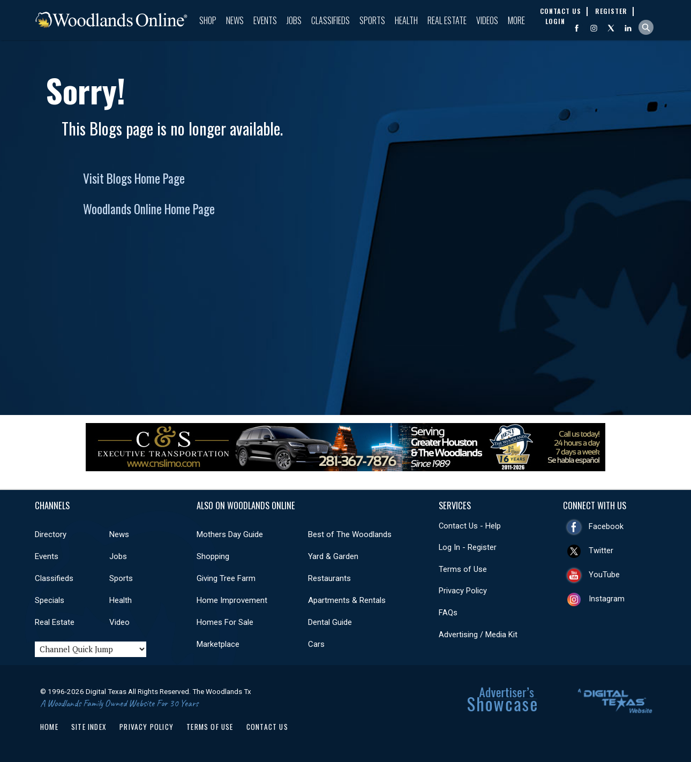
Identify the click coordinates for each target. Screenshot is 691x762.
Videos (487, 20)
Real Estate (447, 20)
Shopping (213, 556)
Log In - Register (468, 547)
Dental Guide (330, 622)
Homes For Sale (225, 622)
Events (265, 20)
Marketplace (218, 644)
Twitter (601, 550)
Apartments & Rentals (347, 600)
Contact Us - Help (470, 526)
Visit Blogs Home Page (134, 178)
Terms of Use (463, 569)
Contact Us (267, 726)
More (516, 20)
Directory (50, 534)
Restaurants (329, 578)
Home (49, 726)
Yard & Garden (333, 556)
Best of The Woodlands (350, 534)
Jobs (294, 20)
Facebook (606, 526)
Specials (49, 600)
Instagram (607, 598)
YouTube (604, 574)
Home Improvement (232, 600)
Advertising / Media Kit (478, 634)
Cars (316, 644)
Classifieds (330, 20)
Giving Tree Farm (226, 578)
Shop (207, 20)
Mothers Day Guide (230, 534)
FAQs (448, 612)
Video (119, 622)
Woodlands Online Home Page (149, 209)
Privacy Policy (463, 590)
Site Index (89, 726)
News (235, 20)
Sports (372, 20)
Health (406, 20)
